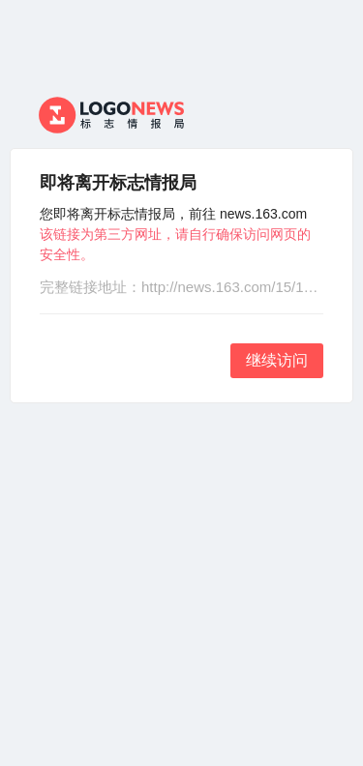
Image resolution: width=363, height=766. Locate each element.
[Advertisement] (181, 584)
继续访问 (277, 360)
